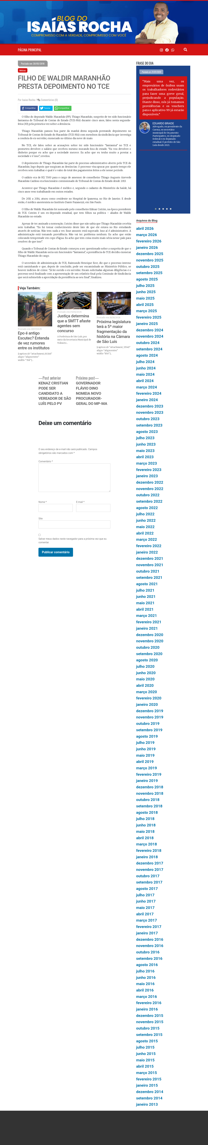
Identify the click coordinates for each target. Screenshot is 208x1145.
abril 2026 (145, 228)
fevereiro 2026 (148, 241)
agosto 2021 (147, 584)
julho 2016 (145, 971)
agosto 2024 (147, 355)
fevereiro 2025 (148, 317)
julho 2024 (145, 361)
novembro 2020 (149, 641)
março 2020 (146, 692)
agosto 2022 (147, 507)
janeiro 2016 (147, 1009)
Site (40, 518)
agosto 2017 (147, 888)
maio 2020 (145, 679)
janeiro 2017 (147, 933)
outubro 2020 (148, 647)
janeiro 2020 (147, 704)
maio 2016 (145, 983)
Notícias (22, 70)
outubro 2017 (148, 876)
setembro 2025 (149, 273)
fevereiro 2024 (148, 393)
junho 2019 (146, 749)
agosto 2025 (147, 279)
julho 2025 (145, 285)
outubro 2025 (148, 266)
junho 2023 (146, 444)
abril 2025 (145, 304)
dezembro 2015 (149, 1015)
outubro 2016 (148, 952)
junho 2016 (146, 977)
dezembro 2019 (149, 711)
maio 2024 (145, 374)
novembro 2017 (149, 869)
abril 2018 (145, 838)
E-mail (80, 501)
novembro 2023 (149, 412)
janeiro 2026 (147, 247)
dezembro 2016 (149, 939)
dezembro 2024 (149, 330)
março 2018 (146, 844)
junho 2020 (146, 673)
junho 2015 (146, 1053)
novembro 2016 (149, 945)
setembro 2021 (149, 577)
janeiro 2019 (147, 780)
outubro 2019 (148, 723)
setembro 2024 (149, 349)
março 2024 (146, 387)
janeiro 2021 (147, 628)
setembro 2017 (149, 882)
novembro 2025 (149, 260)
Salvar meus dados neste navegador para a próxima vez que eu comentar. (72, 540)
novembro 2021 (149, 565)
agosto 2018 (147, 812)
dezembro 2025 (149, 253)
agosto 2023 (147, 431)
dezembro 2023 (149, 406)
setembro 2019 (149, 730)
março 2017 (146, 920)
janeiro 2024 (147, 400)
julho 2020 (145, 666)
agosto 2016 (147, 964)
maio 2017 (145, 907)
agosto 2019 (147, 736)
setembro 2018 (149, 806)
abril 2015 (145, 1066)
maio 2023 (145, 450)
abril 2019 (145, 761)
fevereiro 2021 (148, 622)
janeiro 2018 (147, 857)
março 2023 (146, 463)
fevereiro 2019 (148, 774)
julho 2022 (145, 514)
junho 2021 (146, 596)
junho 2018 (146, 825)
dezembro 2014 (149, 1091)
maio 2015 (145, 1060)
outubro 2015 (148, 1028)
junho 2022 (146, 520)
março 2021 (146, 615)
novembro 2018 (149, 793)
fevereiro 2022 (148, 546)
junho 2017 (146, 901)
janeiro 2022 (147, 552)
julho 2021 (145, 590)
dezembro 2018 (149, 787)
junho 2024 (146, 368)
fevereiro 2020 (148, 698)
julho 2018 (145, 818)
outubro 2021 (148, 571)
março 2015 (146, 1072)
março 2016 (146, 996)
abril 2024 (145, 380)
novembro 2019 (149, 717)
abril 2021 (145, 609)
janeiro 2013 (147, 1104)
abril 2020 (145, 685)
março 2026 (146, 234)
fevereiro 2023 (148, 469)
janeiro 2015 (147, 1085)
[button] (156, 208)
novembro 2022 (149, 488)
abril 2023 (145, 457)
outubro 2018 (148, 799)
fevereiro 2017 (148, 926)
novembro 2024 (149, 336)
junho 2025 (146, 292)
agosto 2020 (147, 660)
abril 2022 (145, 533)
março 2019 (146, 768)
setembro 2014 (149, 1098)
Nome (42, 501)
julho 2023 (145, 438)
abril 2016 (145, 990)
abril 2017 (145, 914)
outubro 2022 (148, 495)
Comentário (45, 461)
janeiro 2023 (147, 476)
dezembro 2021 (149, 558)
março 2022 (146, 539)
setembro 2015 (149, 1034)
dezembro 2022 (149, 482)
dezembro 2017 (149, 863)
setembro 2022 (149, 501)
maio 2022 (145, 527)
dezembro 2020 (149, 634)
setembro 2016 (149, 958)
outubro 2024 (148, 342)
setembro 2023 (149, 425)
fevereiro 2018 (148, 850)
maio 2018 (145, 831)
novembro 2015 (149, 1022)
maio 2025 (145, 298)
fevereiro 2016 (148, 1003)
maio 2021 (145, 603)
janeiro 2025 (147, 323)
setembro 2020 (149, 654)
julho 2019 (145, 742)
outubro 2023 (148, 419)
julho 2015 (145, 1047)
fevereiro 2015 (148, 1079)
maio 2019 (145, 755)
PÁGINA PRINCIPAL (30, 49)
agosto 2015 (147, 1041)
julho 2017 (145, 895)
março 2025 (146, 311)
